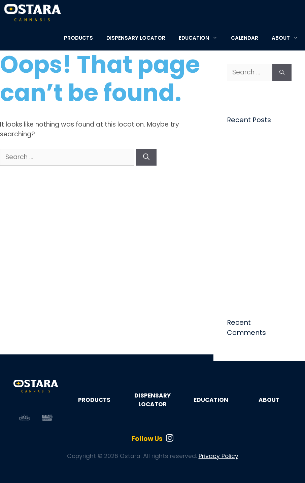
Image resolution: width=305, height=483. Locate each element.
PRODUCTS (78, 37)
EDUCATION (201, 37)
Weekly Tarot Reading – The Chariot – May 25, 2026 (259, 204)
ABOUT (288, 37)
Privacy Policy (218, 456)
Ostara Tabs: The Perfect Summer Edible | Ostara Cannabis (251, 238)
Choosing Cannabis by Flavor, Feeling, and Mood (259, 147)
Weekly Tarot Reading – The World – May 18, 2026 (259, 270)
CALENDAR (244, 37)
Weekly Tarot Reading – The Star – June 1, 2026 (259, 176)
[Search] (146, 157)
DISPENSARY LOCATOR (135, 37)
